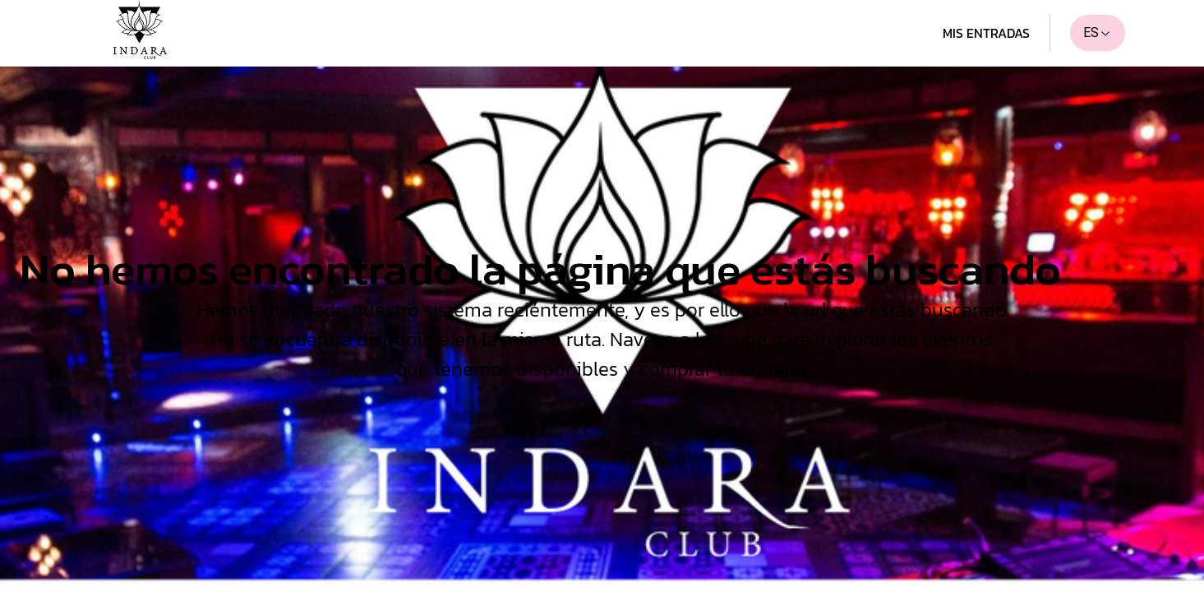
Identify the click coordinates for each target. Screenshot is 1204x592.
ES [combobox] (1097, 32)
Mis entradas (986, 33)
